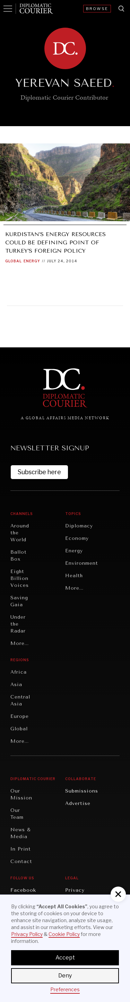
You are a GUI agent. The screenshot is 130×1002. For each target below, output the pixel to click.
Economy (77, 538)
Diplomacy (79, 526)
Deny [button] (65, 975)
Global (13, 261)
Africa (18, 672)
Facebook (23, 890)
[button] (118, 894)
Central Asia (20, 700)
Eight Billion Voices (19, 578)
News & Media (20, 833)
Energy (32, 261)
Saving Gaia (19, 601)
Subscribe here (39, 472)
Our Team (17, 813)
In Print (20, 849)
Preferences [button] (65, 989)
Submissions (81, 791)
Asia (16, 684)
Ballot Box (18, 555)
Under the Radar (18, 624)
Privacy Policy (27, 934)
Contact (21, 861)
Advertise (77, 803)
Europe (19, 716)
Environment (81, 563)
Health (74, 576)
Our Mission (21, 794)
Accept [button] (65, 957)
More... (19, 643)
